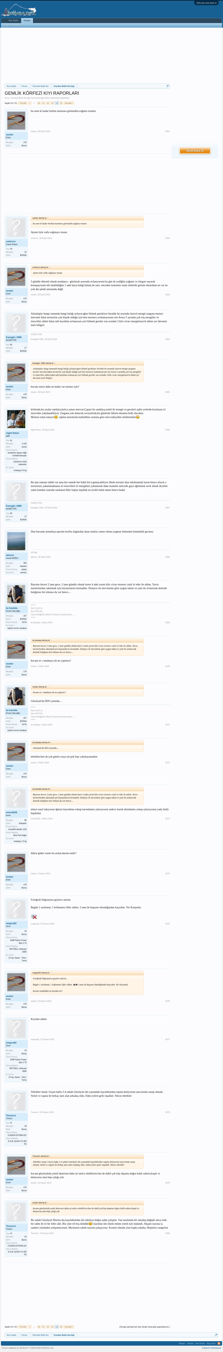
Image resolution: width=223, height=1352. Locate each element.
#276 (167, 1001)
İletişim (182, 1343)
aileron (10, 555)
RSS (219, 1343)
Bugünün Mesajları (12, 25)
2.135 (24, 444)
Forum (27, 20)
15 (61, 103)
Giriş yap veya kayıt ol (206, 3)
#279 (167, 1183)
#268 (167, 557)
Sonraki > (69, 103)
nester (9, 134)
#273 (167, 818)
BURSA (23, 255)
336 (24, 563)
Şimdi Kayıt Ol (195, 150)
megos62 (11, 923)
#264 (167, 339)
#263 (167, 294)
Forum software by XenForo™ (28, 1348)
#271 (167, 725)
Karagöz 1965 (14, 337)
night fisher (45, 98)
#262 (167, 238)
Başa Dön (211, 1343)
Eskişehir (22, 823)
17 (25, 348)
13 (52, 103)
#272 (167, 762)
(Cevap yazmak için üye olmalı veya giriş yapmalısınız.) (144, 1327)
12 (48, 103)
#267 (167, 508)
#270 (167, 666)
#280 (167, 1233)
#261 (167, 131)
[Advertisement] (87, 56)
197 (24, 616)
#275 (167, 924)
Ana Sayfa (13, 20)
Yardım (190, 1343)
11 (43, 103)
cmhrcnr (11, 241)
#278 (167, 1112)
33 (25, 931)
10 (39, 103)
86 (25, 820)
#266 (167, 430)
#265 (167, 392)
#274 (167, 873)
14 (57, 103)
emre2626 (11, 812)
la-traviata (11, 608)
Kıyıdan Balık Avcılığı (20, 98)
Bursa (24, 146)
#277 (167, 1039)
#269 (167, 622)
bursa (24, 447)
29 (25, 1126)
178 (24, 142)
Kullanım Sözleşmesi (211, 1348)
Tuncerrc (11, 1115)
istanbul (23, 566)
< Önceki (22, 103)
